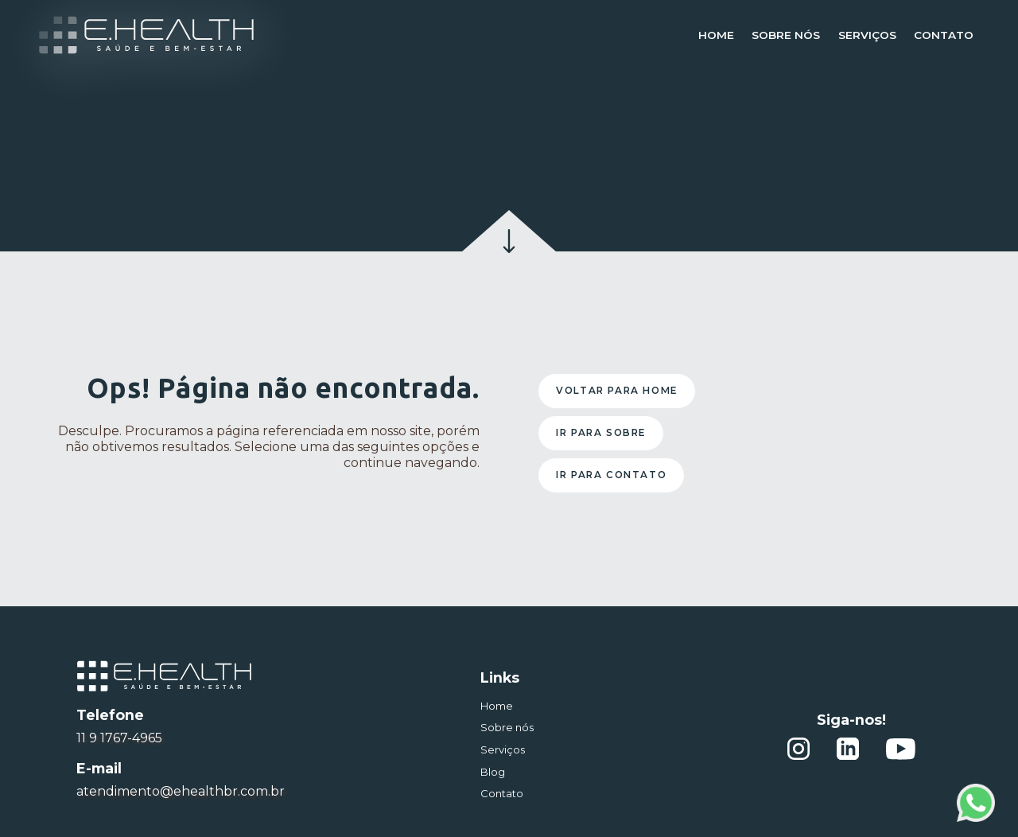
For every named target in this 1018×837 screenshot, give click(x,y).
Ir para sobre (601, 432)
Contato (943, 35)
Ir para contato (611, 474)
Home (716, 35)
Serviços (867, 35)
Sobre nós (786, 35)
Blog (492, 771)
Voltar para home (617, 389)
